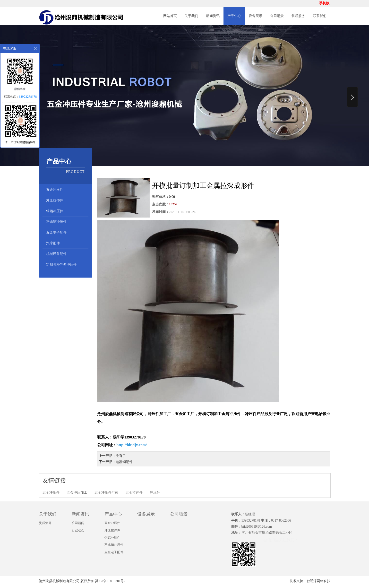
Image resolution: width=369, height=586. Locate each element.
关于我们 (191, 16)
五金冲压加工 (77, 492)
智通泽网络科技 (318, 581)
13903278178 (28, 96)
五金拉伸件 (134, 492)
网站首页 (170, 16)
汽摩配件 (53, 243)
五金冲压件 (54, 190)
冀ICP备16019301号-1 (111, 581)
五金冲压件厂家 (106, 492)
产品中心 (234, 16)
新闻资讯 (213, 16)
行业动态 (78, 530)
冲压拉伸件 (54, 200)
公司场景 (277, 16)
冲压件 (155, 492)
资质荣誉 (45, 523)
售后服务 (298, 16)
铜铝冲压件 (54, 211)
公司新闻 (78, 523)
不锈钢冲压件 (56, 222)
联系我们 (319, 16)
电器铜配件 (124, 462)
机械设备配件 (56, 254)
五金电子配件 (56, 232)
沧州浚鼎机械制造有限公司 (59, 581)
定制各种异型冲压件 (61, 264)
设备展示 (255, 16)
